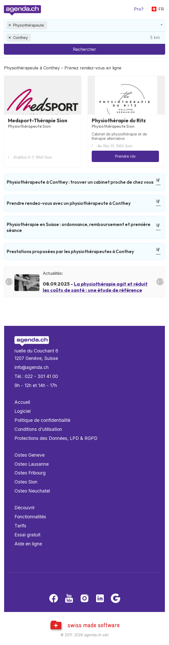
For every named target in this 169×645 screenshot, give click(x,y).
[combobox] (84, 25)
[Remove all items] (10, 25)
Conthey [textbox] (20, 37)
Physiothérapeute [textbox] (28, 25)
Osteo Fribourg (30, 472)
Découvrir (24, 507)
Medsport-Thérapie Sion (37, 120)
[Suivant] (160, 281)
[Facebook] (53, 598)
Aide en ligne (28, 543)
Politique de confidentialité (42, 420)
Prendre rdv (125, 156)
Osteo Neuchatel (32, 491)
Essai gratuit (27, 534)
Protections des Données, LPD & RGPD (55, 438)
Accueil (22, 402)
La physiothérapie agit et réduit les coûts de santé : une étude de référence (95, 287)
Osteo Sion (25, 482)
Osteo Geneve (29, 455)
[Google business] (115, 598)
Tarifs (20, 525)
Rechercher (84, 49)
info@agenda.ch (31, 367)
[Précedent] (9, 281)
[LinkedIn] (100, 598)
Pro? (138, 9)
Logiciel (22, 411)
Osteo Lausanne (31, 464)
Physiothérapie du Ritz (119, 120)
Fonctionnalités (30, 516)
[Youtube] (69, 598)
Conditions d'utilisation (38, 429)
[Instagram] (84, 598)
